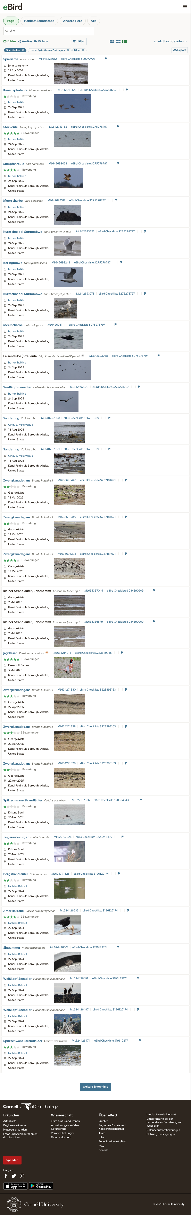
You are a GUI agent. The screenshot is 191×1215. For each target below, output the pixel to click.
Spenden (12, 1160)
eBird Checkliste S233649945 (93, 652)
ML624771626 (60, 873)
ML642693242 (61, 262)
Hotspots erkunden (15, 1129)
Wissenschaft (62, 1115)
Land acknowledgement (161, 1114)
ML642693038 (98, 355)
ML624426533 (69, 910)
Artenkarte (9, 1121)
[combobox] (52, 31)
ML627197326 (81, 800)
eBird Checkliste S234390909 (125, 590)
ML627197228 (63, 837)
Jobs (101, 1137)
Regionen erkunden (15, 1125)
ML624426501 (59, 947)
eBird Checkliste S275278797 (98, 90)
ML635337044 (93, 590)
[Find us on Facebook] (5, 1175)
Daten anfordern (61, 1137)
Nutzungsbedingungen (161, 1134)
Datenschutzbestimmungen (163, 1130)
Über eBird (108, 1115)
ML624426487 (79, 1009)
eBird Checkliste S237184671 (98, 480)
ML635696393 (67, 553)
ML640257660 (50, 418)
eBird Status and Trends (65, 1121)
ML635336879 (93, 621)
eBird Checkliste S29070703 (78, 58)
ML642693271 (85, 231)
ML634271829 (67, 763)
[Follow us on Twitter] (13, 1175)
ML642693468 (58, 163)
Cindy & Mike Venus (20, 424)
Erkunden (11, 1115)
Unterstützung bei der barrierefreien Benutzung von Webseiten (164, 1122)
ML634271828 (67, 726)
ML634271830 (67, 689)
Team (102, 1133)
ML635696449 (67, 517)
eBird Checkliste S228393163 (98, 689)
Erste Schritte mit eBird (112, 1141)
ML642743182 (58, 126)
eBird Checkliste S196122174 (91, 873)
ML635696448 (67, 480)
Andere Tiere (72, 20)
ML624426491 (79, 978)
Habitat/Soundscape (39, 20)
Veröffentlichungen (63, 1133)
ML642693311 (56, 200)
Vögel (11, 20)
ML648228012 (48, 58)
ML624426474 (81, 1040)
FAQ (101, 1145)
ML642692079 (79, 387)
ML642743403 (67, 90)
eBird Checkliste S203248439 (112, 800)
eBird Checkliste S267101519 (82, 418)
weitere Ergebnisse (95, 1086)
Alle (94, 20)
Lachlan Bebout (17, 886)
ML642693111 (56, 324)
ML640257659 (50, 449)
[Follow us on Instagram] (22, 1175)
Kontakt (103, 1150)
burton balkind (17, 102)
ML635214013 (62, 652)
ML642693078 (85, 293)
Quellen (103, 1121)
